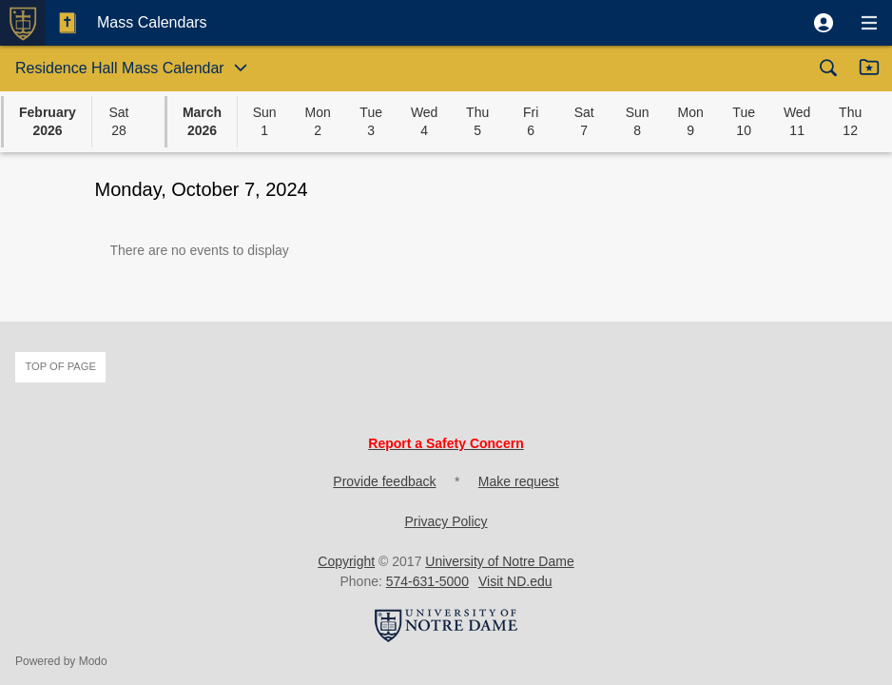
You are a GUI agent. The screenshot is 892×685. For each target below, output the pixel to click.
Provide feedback (384, 481)
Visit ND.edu (515, 581)
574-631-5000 (427, 581)
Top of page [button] (60, 366)
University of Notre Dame (499, 561)
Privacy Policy (445, 521)
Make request (518, 481)
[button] (823, 23)
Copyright (346, 561)
